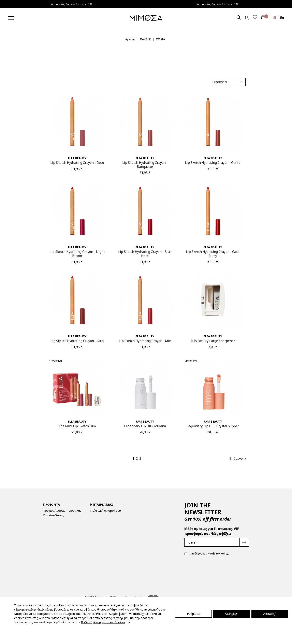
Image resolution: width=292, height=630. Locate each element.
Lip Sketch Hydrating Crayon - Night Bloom (77, 253)
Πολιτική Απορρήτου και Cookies (103, 622)
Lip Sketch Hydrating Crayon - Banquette (145, 164)
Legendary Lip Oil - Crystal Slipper (213, 426)
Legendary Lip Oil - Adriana (145, 426)
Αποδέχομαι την (206, 554)
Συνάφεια (228, 82)
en (282, 17)
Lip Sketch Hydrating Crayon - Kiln (145, 341)
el (274, 17)
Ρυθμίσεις (193, 614)
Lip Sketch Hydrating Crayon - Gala (77, 341)
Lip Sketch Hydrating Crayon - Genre (212, 162)
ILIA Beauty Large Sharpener (213, 341)
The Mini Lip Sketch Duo (77, 426)
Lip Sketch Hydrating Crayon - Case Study (212, 253)
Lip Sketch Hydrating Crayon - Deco (77, 162)
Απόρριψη (231, 614)
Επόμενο (238, 458)
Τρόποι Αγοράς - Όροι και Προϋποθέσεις (62, 512)
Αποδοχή (269, 614)
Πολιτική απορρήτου (105, 510)
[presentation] (215, 572)
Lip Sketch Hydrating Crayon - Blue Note (145, 253)
